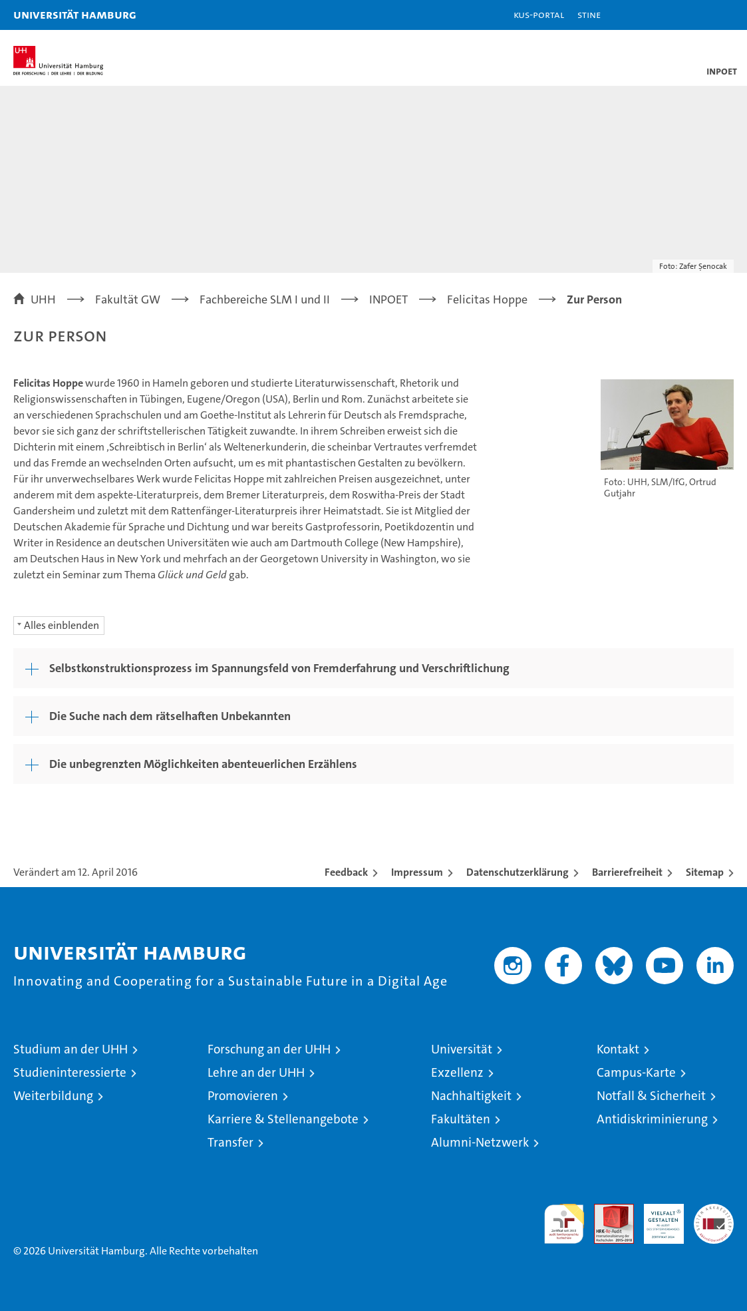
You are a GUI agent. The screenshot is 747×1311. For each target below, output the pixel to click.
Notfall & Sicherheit (651, 1095)
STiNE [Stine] (589, 14)
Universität (461, 1049)
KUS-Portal (539, 14)
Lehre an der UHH (256, 1072)
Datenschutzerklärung (517, 872)
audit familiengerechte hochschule (564, 1224)
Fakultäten (460, 1119)
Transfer (230, 1142)
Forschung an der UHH (269, 1049)
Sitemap (705, 872)
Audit (606, 1211)
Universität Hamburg (74, 14)
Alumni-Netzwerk (480, 1142)
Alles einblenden (61, 625)
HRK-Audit (656, 1218)
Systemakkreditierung (714, 1211)
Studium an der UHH (70, 1049)
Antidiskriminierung (652, 1119)
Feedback (346, 872)
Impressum (417, 872)
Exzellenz (457, 1072)
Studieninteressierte (69, 1072)
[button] (695, 15)
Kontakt (618, 1049)
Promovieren (243, 1095)
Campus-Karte (636, 1072)
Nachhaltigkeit (471, 1095)
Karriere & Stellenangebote (283, 1119)
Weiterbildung (53, 1095)
